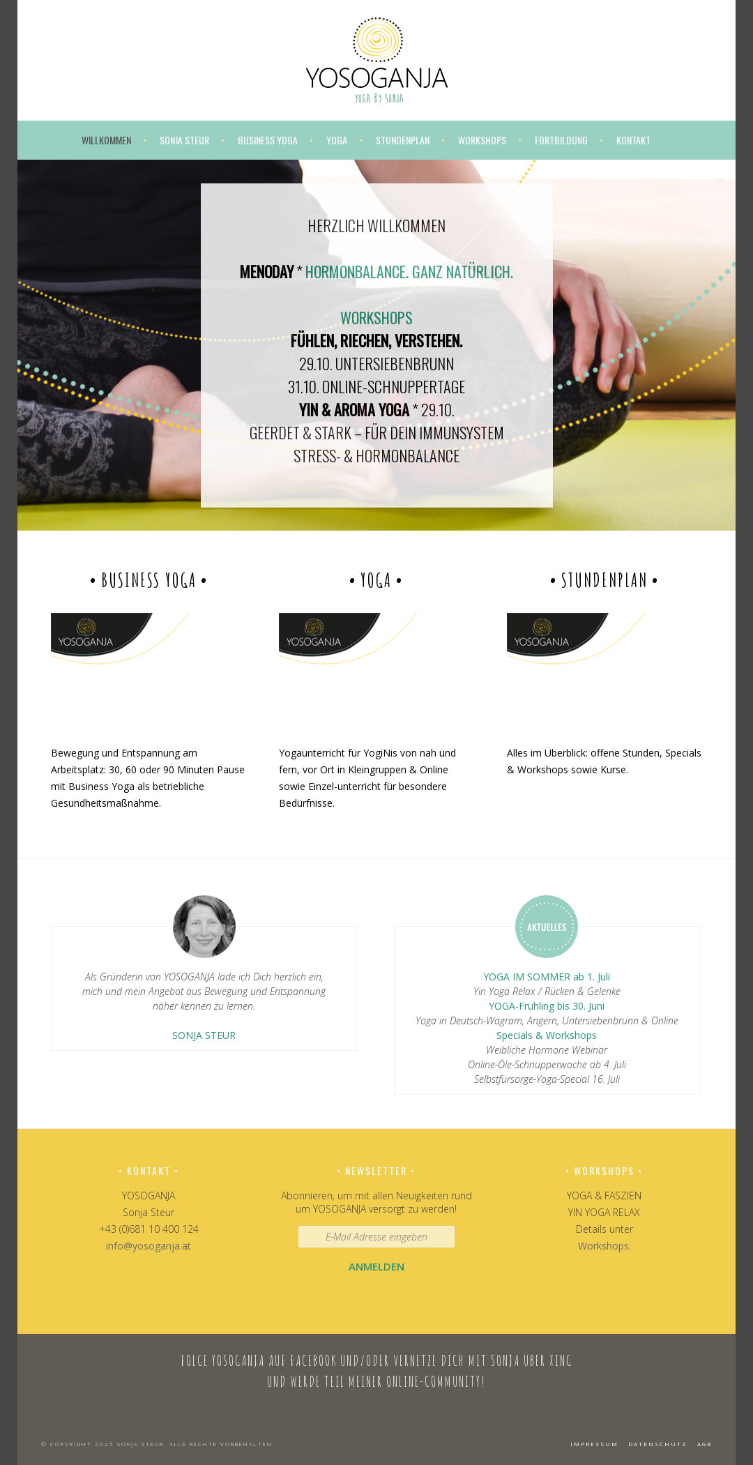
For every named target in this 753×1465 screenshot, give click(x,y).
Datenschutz (657, 1444)
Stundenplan (402, 139)
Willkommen (106, 139)
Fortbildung (561, 139)
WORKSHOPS (376, 317)
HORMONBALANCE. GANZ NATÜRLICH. (409, 271)
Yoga (336, 139)
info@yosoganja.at (148, 1245)
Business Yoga (268, 139)
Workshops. (604, 1245)
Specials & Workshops (546, 1035)
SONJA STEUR (204, 1035)
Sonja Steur (184, 139)
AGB (704, 1444)
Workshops (482, 139)
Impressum (594, 1444)
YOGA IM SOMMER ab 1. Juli (546, 976)
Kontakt (633, 139)
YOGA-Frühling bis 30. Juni (546, 1005)
